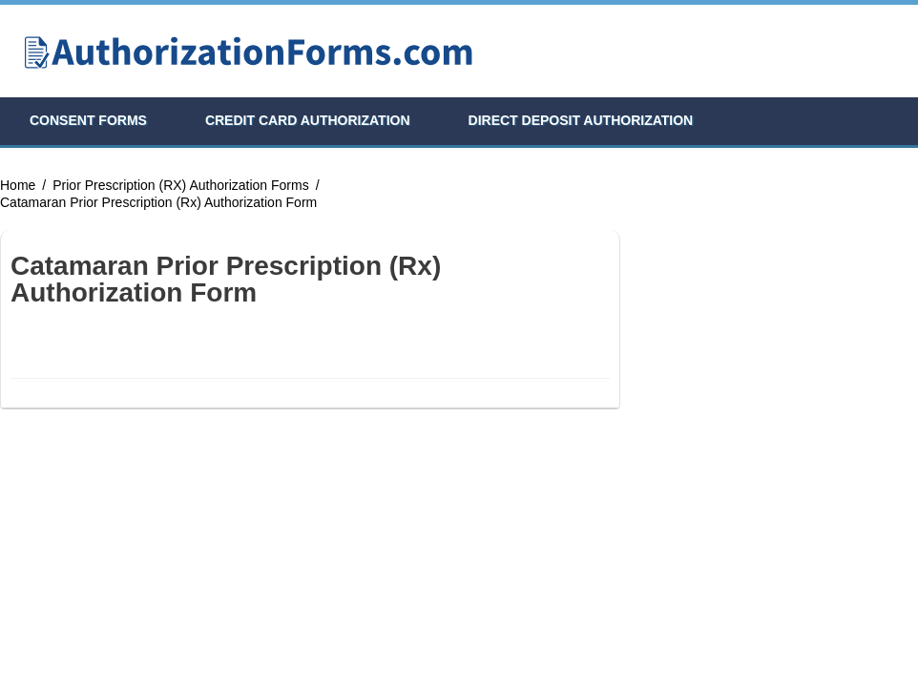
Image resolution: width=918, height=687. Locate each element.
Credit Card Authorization (307, 120)
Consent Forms (88, 120)
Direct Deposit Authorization (581, 120)
